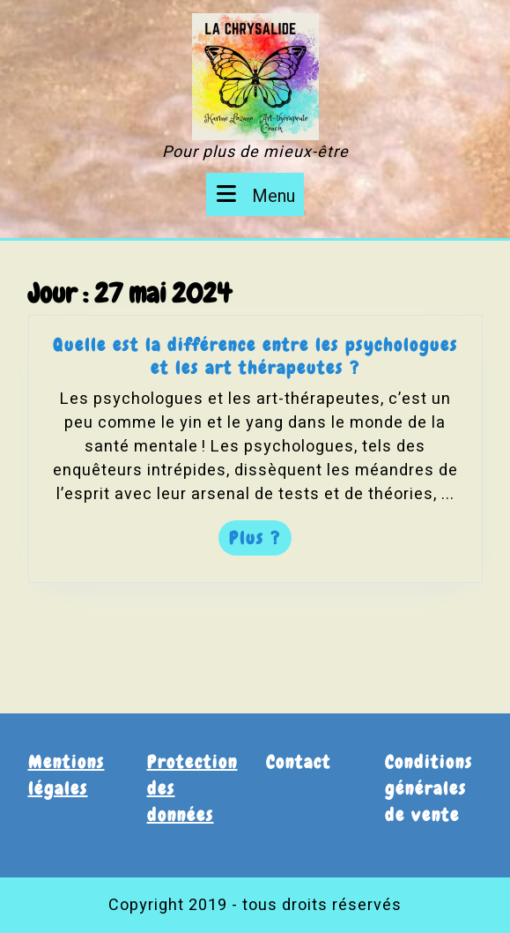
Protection (192, 761)
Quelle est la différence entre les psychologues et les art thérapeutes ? (255, 359)
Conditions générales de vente (429, 788)
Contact (298, 761)
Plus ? (260, 540)
